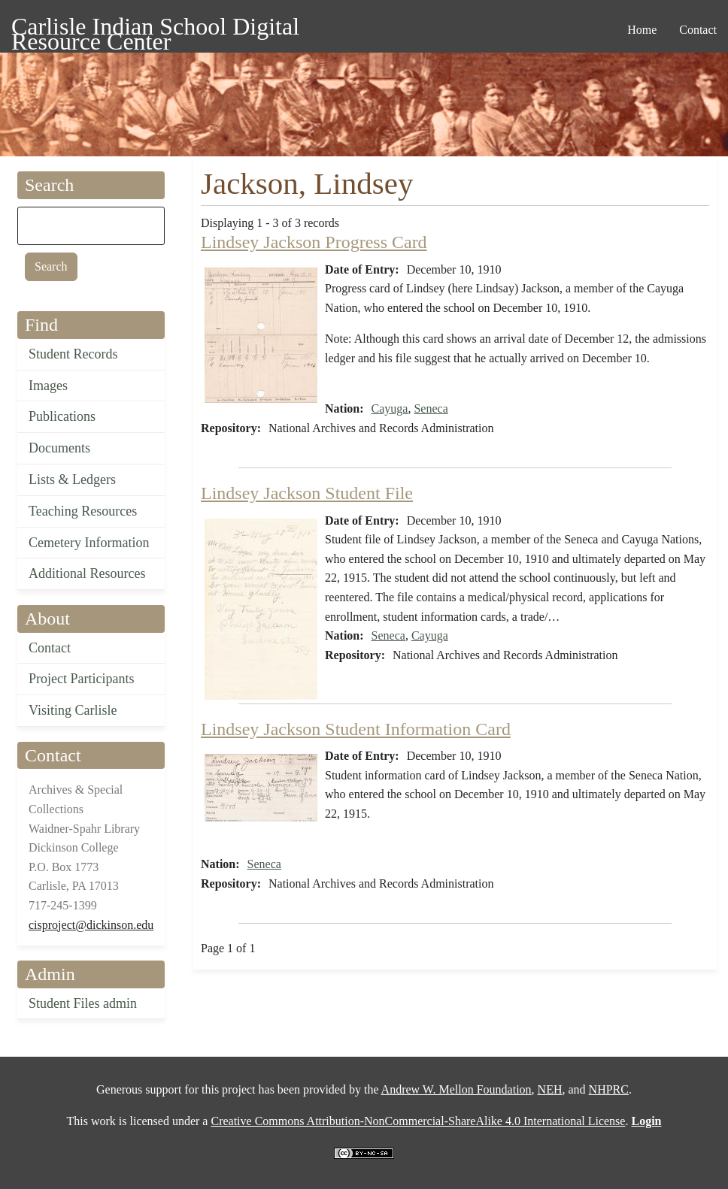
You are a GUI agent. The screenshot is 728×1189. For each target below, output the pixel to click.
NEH (550, 1089)
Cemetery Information (89, 542)
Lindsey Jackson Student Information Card (356, 729)
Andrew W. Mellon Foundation (456, 1089)
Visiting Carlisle (73, 710)
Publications (62, 416)
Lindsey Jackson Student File (307, 493)
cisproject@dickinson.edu (91, 924)
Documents (59, 447)
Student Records (73, 354)
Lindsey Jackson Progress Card (314, 242)
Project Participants (81, 678)
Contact (50, 647)
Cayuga (390, 408)
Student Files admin (83, 1003)
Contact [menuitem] (698, 29)
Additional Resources (87, 573)
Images (48, 385)
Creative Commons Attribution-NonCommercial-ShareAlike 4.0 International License (418, 1121)
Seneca (430, 408)
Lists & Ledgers (72, 479)
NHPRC (609, 1089)
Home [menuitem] (642, 29)
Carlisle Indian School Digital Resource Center (155, 29)
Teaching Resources (83, 511)
